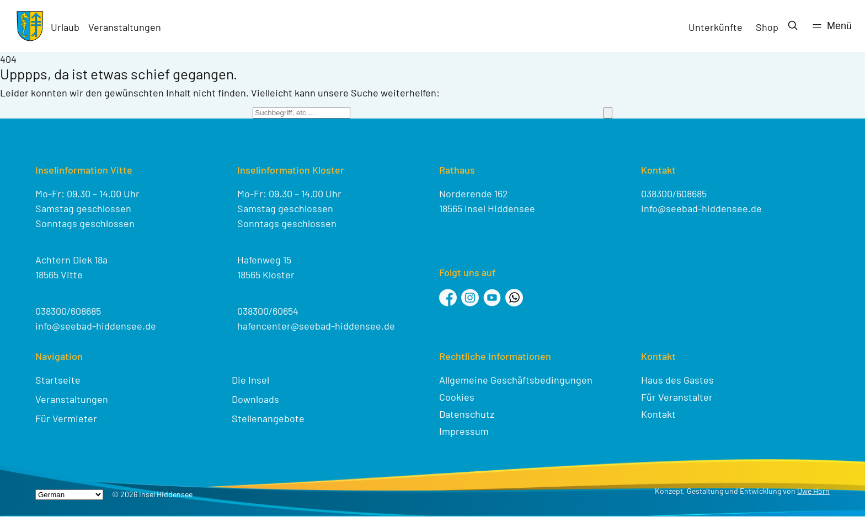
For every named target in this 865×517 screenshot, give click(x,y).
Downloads (255, 399)
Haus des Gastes (677, 380)
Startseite (58, 380)
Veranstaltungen (124, 27)
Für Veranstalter (677, 397)
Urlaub (65, 27)
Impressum (464, 431)
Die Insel (250, 380)
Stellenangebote (268, 418)
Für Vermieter (66, 418)
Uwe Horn (813, 491)
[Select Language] (69, 494)
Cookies (456, 397)
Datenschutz (466, 414)
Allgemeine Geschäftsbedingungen (515, 380)
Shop (767, 27)
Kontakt (658, 414)
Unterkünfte (715, 27)
